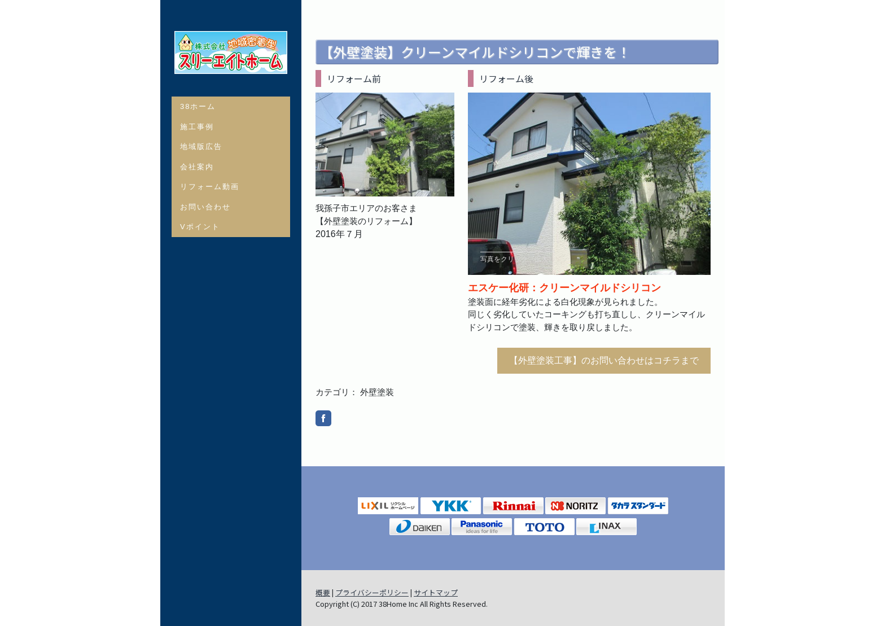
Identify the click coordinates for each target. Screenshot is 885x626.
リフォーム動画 (209, 186)
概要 (323, 592)
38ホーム (198, 106)
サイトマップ (436, 592)
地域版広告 (201, 146)
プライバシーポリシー (372, 592)
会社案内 (197, 167)
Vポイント (200, 226)
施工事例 (197, 126)
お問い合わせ (205, 207)
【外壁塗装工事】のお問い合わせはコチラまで (604, 360)
